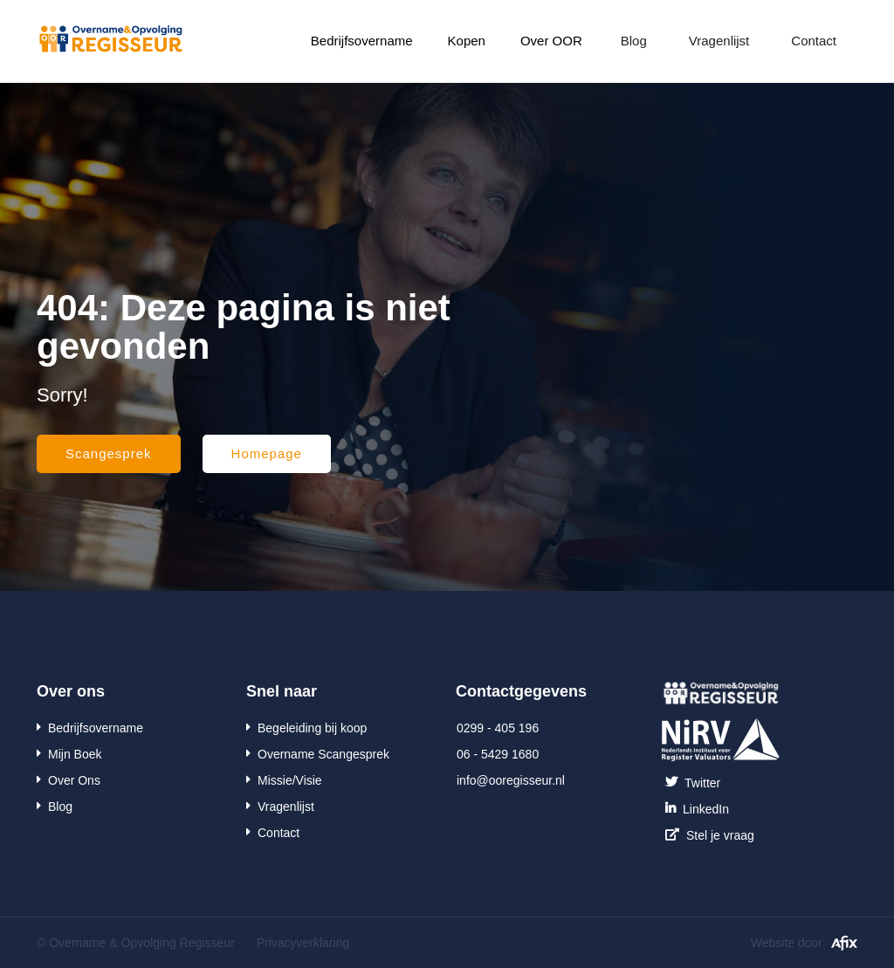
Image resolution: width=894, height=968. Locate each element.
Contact (813, 40)
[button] (361, 41)
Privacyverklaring (303, 943)
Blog (634, 40)
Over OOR (551, 40)
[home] (111, 35)
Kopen (466, 40)
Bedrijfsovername (362, 40)
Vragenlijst (719, 40)
